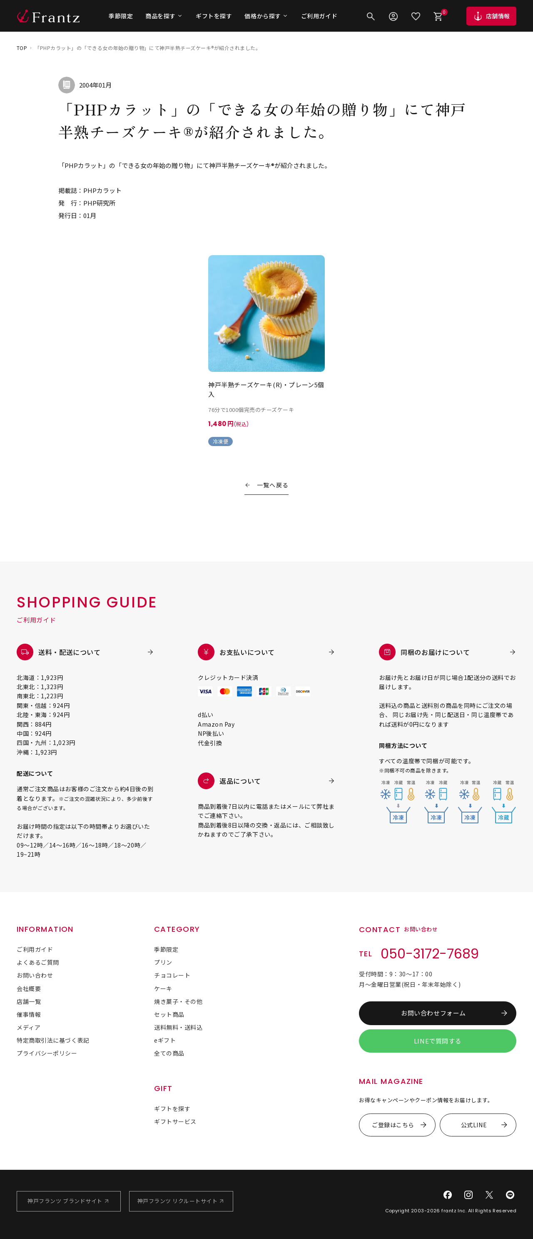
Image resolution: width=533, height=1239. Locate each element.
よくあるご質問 (38, 962)
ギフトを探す (214, 16)
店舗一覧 (29, 1001)
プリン (163, 962)
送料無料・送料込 (178, 1027)
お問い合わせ (35, 975)
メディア (28, 1027)
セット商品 (169, 1014)
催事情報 (29, 1014)
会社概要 (29, 988)
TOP (22, 47)
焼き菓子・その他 (178, 1001)
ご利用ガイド (319, 16)
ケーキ (163, 988)
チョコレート (172, 975)
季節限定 (121, 16)
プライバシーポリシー (47, 1053)
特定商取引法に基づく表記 (53, 1040)
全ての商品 (169, 1053)
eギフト (165, 1040)
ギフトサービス (175, 1121)
